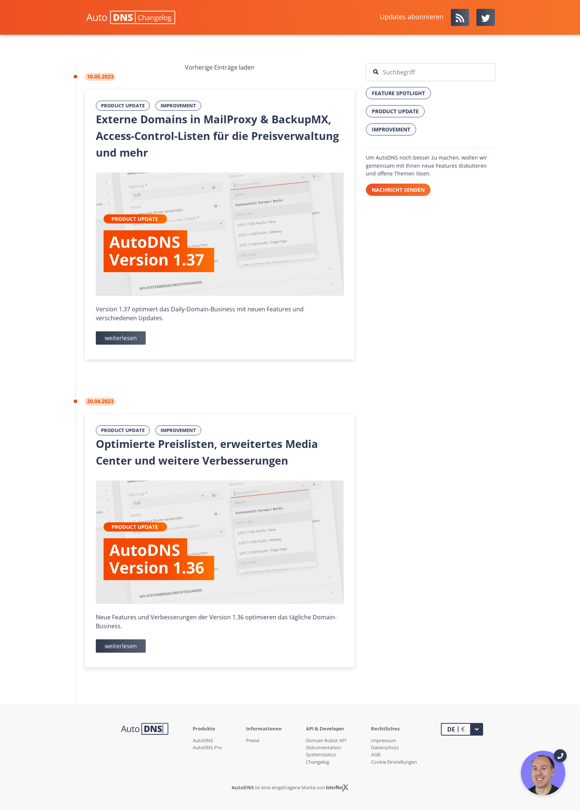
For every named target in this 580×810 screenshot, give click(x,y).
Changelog (317, 762)
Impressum (383, 740)
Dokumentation (323, 747)
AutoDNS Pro (207, 747)
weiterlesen (121, 338)
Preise (252, 740)
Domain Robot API (326, 740)
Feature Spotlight (398, 93)
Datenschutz (385, 747)
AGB (375, 754)
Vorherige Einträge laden (219, 67)
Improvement (178, 105)
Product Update (123, 105)
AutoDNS (203, 740)
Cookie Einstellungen (394, 762)
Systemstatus (321, 754)
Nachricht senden (398, 189)
